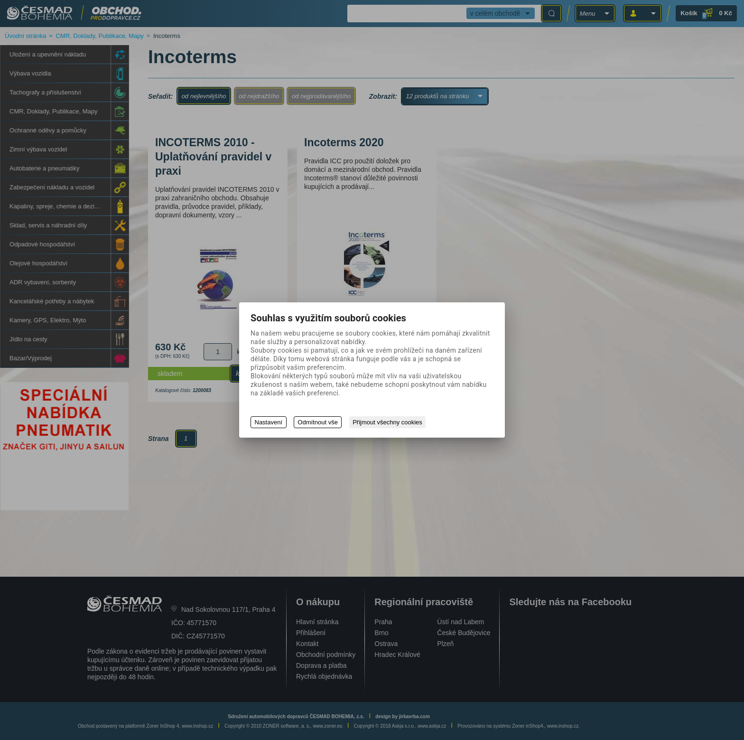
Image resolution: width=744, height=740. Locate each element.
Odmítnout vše (318, 422)
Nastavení (269, 422)
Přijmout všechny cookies (388, 422)
